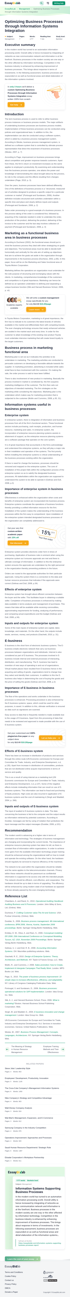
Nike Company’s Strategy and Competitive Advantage (28, 1098)
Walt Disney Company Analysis (18, 1108)
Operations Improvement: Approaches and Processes (28, 1138)
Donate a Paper (11, 1292)
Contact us (9, 1280)
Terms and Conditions (14, 1272)
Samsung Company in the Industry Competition (25, 1128)
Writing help (59, 3)
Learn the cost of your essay (22, 1259)
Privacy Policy (10, 1284)
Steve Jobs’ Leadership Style (17, 1068)
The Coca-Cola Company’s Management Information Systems (32, 1088)
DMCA (7, 1288)
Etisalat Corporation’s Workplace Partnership (24, 1157)
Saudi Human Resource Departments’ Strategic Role (28, 1147)
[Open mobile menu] (48, 3)
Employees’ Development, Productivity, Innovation (26, 1078)
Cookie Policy (10, 1276)
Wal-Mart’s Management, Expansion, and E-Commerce (29, 1118)
